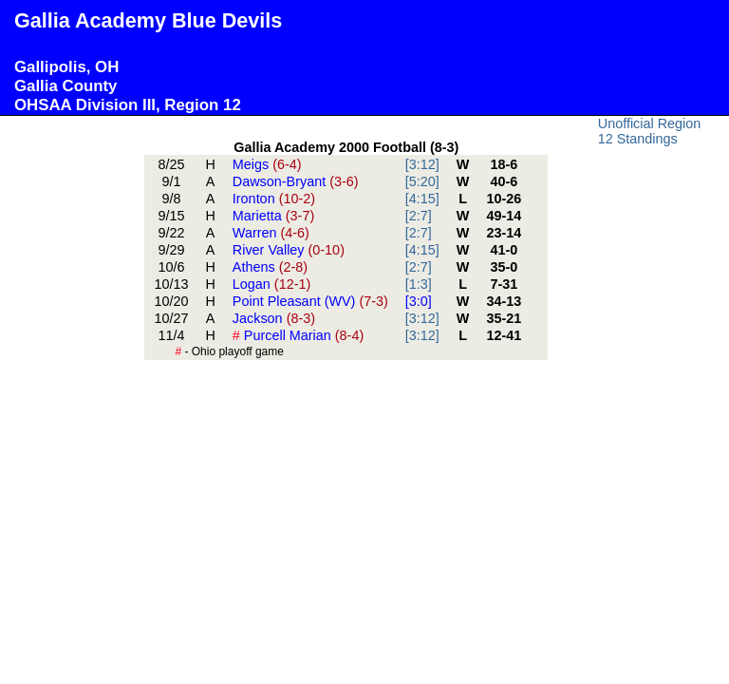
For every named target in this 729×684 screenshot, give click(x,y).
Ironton (274, 198)
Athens (270, 267)
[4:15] (422, 198)
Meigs (267, 164)
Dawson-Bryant (296, 181)
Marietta (273, 215)
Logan (271, 284)
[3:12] (422, 164)
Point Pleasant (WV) (310, 301)
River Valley (289, 249)
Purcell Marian (298, 335)
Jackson (274, 318)
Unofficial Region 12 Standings (649, 131)
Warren (271, 232)
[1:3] (418, 284)
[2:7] (418, 215)
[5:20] (422, 181)
